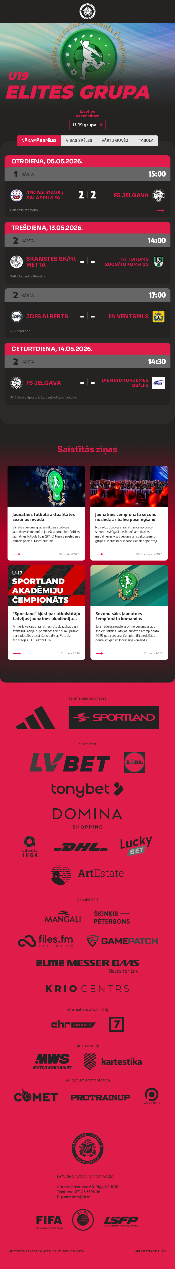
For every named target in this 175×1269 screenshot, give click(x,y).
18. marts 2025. (129, 653)
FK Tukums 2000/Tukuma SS (127, 261)
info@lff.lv (81, 1197)
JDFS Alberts (47, 316)
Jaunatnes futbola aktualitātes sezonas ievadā (44, 517)
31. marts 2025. (46, 653)
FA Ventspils (128, 316)
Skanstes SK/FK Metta (51, 262)
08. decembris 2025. (129, 554)
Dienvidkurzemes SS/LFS (125, 383)
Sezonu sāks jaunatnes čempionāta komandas (118, 616)
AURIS (161, 1251)
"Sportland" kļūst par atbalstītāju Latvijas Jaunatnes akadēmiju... (46, 616)
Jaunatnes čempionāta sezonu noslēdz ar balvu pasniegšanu (126, 517)
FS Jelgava (131, 195)
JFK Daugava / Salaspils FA (45, 195)
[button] (87, 125)
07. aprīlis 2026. (46, 554)
